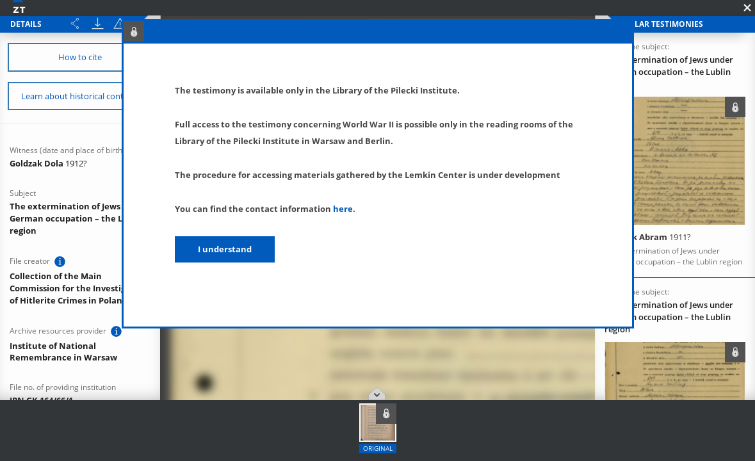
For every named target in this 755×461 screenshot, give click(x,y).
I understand (225, 249)
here (343, 208)
